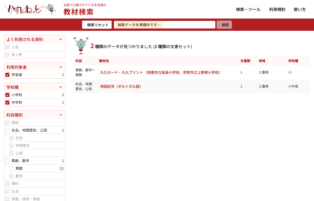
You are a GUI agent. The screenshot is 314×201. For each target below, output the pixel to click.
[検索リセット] (97, 25)
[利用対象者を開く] (34, 67)
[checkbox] (7, 47)
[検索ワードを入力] (164, 24)
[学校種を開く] (34, 87)
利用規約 (277, 9)
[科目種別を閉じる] (34, 115)
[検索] (224, 25)
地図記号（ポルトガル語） (121, 86)
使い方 (300, 9)
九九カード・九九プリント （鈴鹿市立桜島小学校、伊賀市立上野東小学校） (161, 72)
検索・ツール (248, 9)
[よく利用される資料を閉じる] (34, 39)
